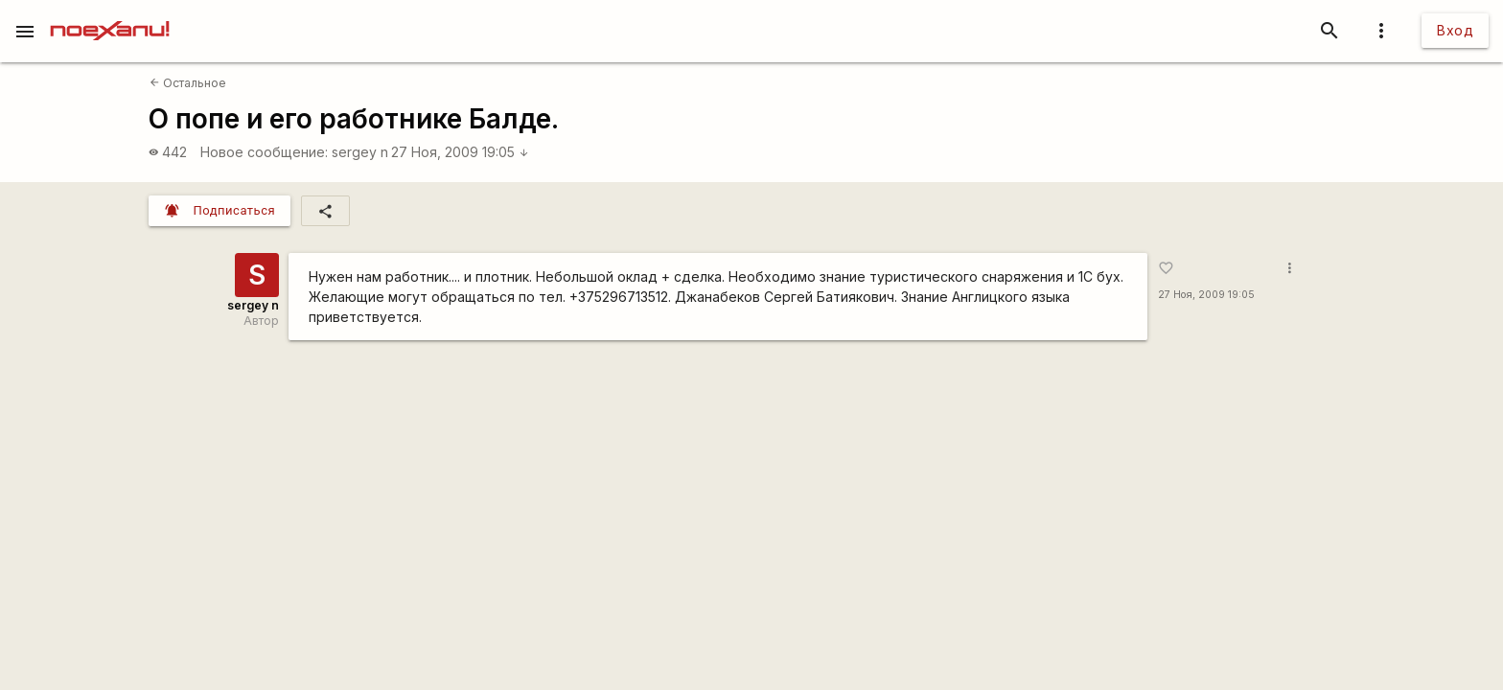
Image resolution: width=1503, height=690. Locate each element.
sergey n (360, 152)
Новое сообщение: (264, 152)
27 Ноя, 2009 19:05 (460, 152)
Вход (1455, 30)
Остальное (188, 83)
